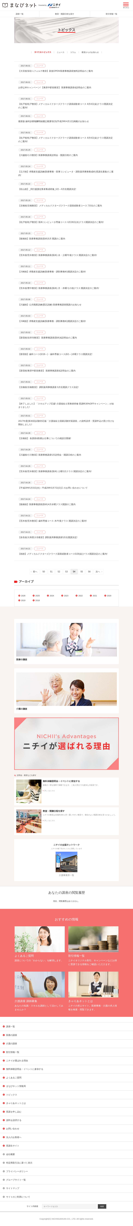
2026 (23, 596)
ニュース (60, 52)
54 (74, 571)
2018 (37, 600)
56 (89, 571)
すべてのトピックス (42, 52)
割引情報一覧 (111, 14)
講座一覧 (19, 14)
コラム (73, 52)
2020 (109, 596)
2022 (80, 596)
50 (44, 571)
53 (66, 571)
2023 (66, 596)
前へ (35, 571)
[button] (126, 5)
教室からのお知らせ (90, 52)
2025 (37, 596)
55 (82, 571)
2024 (52, 596)
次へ (98, 571)
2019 (23, 600)
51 (51, 571)
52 (59, 571)
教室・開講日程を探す (64, 14)
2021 (95, 596)
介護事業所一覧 (66, 864)
